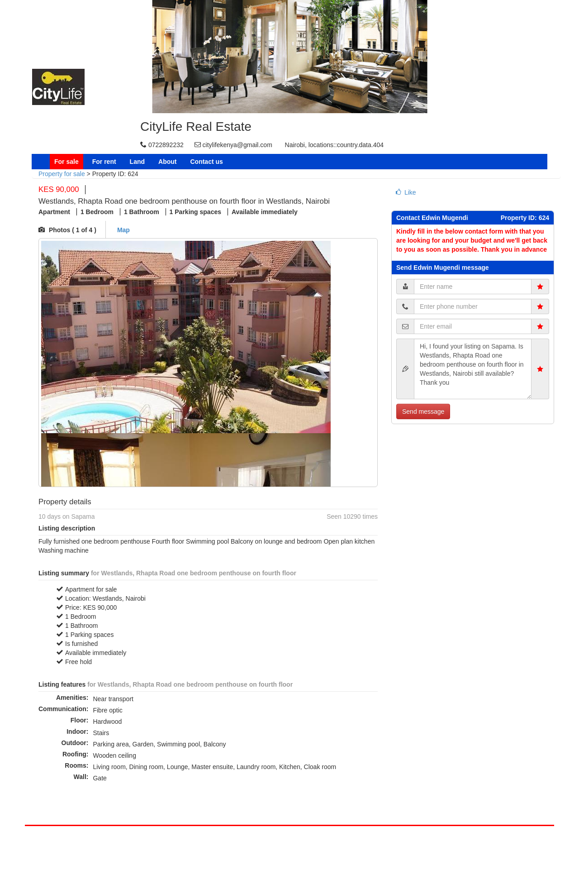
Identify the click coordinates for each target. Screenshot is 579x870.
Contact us (206, 161)
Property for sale (61, 173)
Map (122, 230)
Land (137, 161)
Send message (423, 411)
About (167, 161)
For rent (104, 161)
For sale (66, 161)
